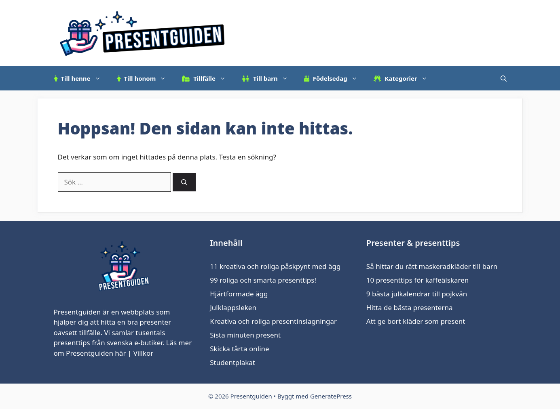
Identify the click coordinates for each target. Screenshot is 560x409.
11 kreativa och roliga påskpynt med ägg (275, 266)
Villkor (143, 353)
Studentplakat (232, 362)
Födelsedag (335, 78)
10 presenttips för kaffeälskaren (417, 280)
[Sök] (184, 182)
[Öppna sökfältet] (503, 78)
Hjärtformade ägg (239, 293)
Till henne (81, 78)
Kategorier (404, 78)
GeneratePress (331, 396)
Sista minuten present (245, 335)
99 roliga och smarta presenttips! (263, 280)
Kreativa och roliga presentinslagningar (273, 321)
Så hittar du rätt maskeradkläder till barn (431, 266)
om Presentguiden (83, 353)
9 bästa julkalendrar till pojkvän (416, 293)
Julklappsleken (233, 307)
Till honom (145, 78)
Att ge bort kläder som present (415, 321)
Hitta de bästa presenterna (409, 307)
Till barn (269, 78)
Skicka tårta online (239, 348)
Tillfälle (208, 78)
